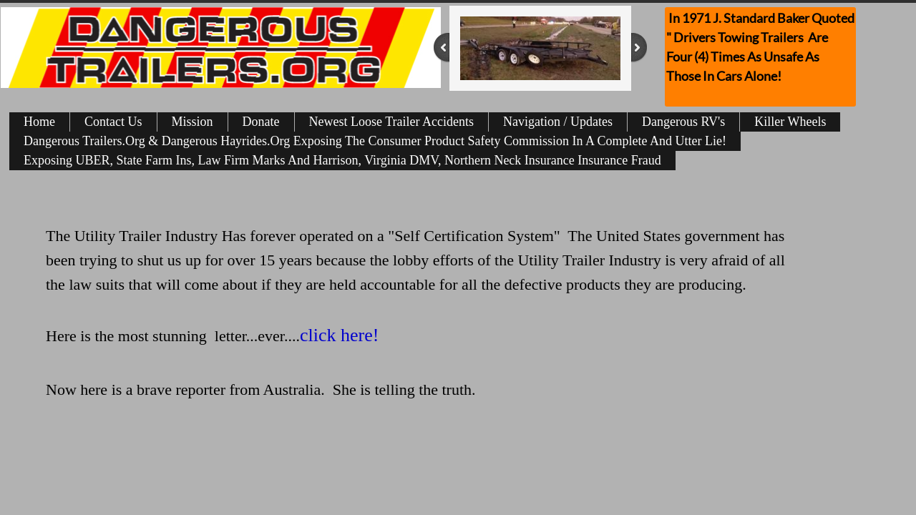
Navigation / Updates (558, 121)
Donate (261, 121)
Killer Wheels (790, 121)
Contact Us (113, 121)
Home (39, 121)
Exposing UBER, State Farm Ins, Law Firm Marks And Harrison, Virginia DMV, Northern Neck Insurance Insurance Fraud (342, 160)
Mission (192, 121)
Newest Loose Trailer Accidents (391, 121)
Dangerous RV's (683, 121)
